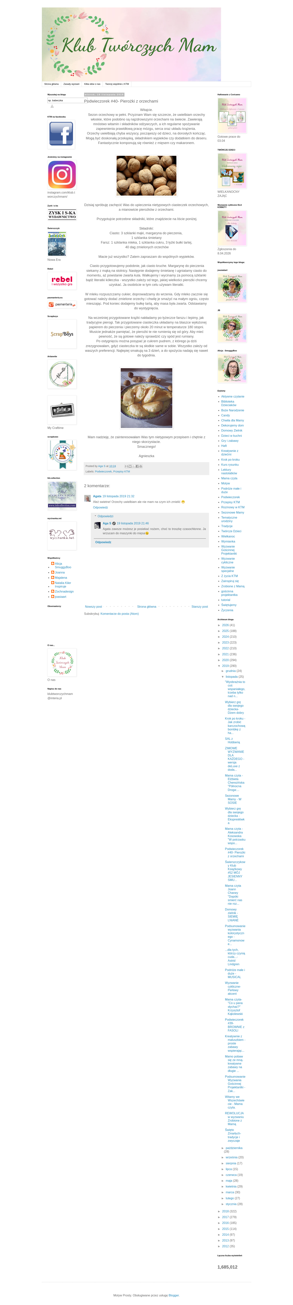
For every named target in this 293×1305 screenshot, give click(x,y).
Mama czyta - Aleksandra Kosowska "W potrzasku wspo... (235, 836)
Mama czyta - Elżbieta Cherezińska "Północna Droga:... (234, 782)
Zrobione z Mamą (233, 586)
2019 (226, 665)
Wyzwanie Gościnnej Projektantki (229, 550)
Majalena (61, 577)
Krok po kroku (230, 459)
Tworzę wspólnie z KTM (117, 84)
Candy (225, 415)
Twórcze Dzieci (231, 531)
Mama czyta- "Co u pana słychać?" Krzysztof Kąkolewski (234, 1006)
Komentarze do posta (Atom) (120, 613)
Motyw (225, 483)
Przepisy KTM (121, 471)
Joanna (60, 572)
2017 (226, 1217)
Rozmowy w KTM (232, 507)
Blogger (174, 1295)
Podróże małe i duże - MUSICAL (235, 973)
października (234, 1148)
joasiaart (60, 596)
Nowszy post (93, 606)
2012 (226, 1246)
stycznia (231, 1204)
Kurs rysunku (230, 464)
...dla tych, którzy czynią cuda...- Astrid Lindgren (235, 957)
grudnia (231, 670)
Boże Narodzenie (232, 410)
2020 (226, 660)
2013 (226, 1240)
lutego (230, 1198)
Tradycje (227, 526)
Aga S (107, 523)
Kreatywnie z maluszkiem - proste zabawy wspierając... (235, 1043)
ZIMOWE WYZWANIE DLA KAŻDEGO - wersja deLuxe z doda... (234, 759)
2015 (226, 1228)
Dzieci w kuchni (231, 435)
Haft (224, 445)
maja (229, 1180)
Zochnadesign (64, 591)
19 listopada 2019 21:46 (133, 523)
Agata (97, 496)
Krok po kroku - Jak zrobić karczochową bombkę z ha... (235, 726)
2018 (226, 1211)
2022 (226, 648)
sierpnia (231, 1163)
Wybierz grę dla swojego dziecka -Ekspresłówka (235, 816)
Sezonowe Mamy (232, 512)
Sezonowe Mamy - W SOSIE (233, 799)
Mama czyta (229, 478)
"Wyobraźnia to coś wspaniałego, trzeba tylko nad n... (235, 689)
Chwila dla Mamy (232, 420)
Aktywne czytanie (232, 396)
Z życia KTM (229, 576)
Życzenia (227, 610)
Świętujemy (229, 605)
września (232, 1157)
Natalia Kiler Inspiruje (63, 584)
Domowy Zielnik (231, 430)
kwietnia (231, 1186)
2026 (226, 625)
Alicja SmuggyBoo (63, 565)
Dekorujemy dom (232, 425)
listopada (232, 676)
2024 (226, 636)
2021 (226, 654)
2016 (226, 1222)
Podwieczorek (103, 471)
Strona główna (51, 84)
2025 (226, 631)
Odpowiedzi (105, 516)
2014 (226, 1234)
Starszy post (200, 606)
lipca (229, 1169)
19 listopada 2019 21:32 (118, 496)
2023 (226, 642)
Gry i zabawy (229, 440)
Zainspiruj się (230, 581)
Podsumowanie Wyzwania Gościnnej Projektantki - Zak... (235, 1084)
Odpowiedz (100, 507)
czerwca (232, 1174)
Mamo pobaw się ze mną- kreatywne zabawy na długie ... (234, 1063)
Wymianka (228, 541)
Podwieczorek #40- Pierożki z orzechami (235, 852)
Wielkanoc (228, 536)
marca (230, 1192)
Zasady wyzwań (71, 84)
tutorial (225, 600)
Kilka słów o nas (92, 84)
